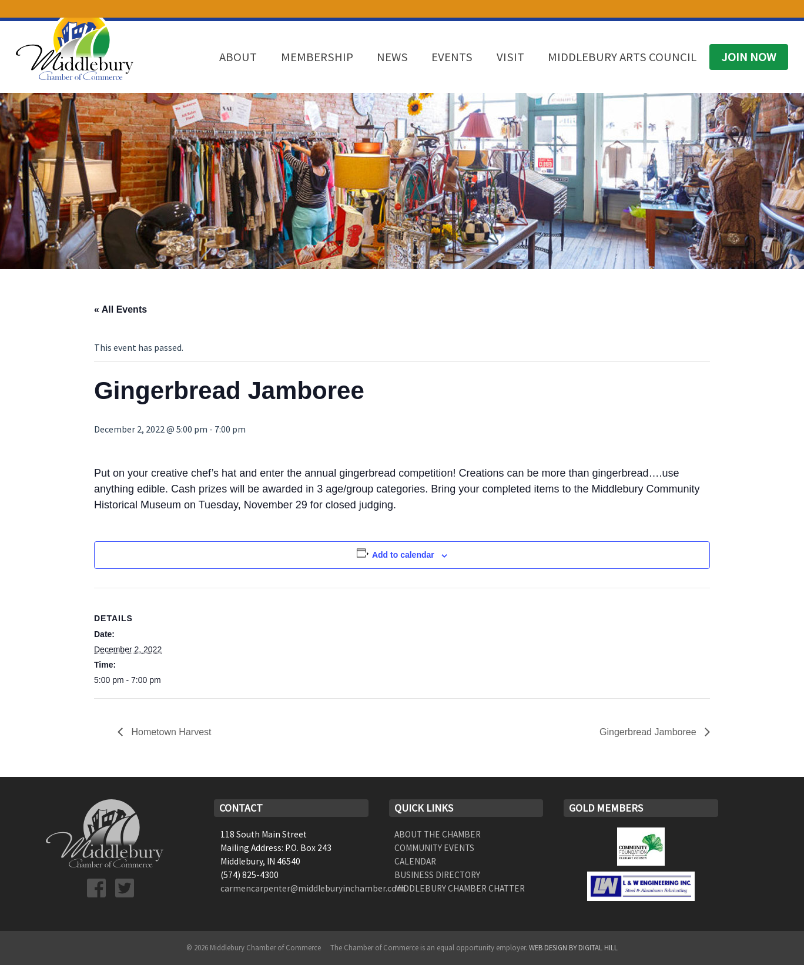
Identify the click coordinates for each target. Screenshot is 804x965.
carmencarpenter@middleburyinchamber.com (312, 888)
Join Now (749, 57)
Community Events (434, 847)
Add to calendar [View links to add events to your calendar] (403, 554)
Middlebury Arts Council (622, 57)
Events (452, 57)
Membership (317, 57)
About (238, 57)
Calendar (415, 861)
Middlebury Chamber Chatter (459, 888)
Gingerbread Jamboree (649, 732)
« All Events (120, 309)
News (392, 57)
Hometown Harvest (170, 732)
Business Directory (437, 874)
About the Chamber (437, 834)
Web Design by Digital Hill (573, 947)
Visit (510, 57)
